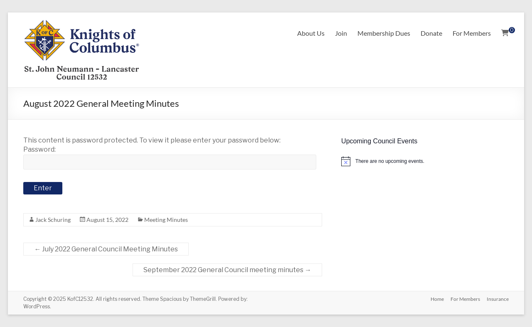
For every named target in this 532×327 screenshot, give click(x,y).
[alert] (424, 161)
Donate (431, 33)
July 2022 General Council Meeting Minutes (106, 249)
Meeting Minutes (166, 219)
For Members (472, 33)
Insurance (498, 299)
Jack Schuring (53, 219)
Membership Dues (383, 33)
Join (341, 33)
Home (437, 299)
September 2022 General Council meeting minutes (227, 270)
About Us (311, 33)
